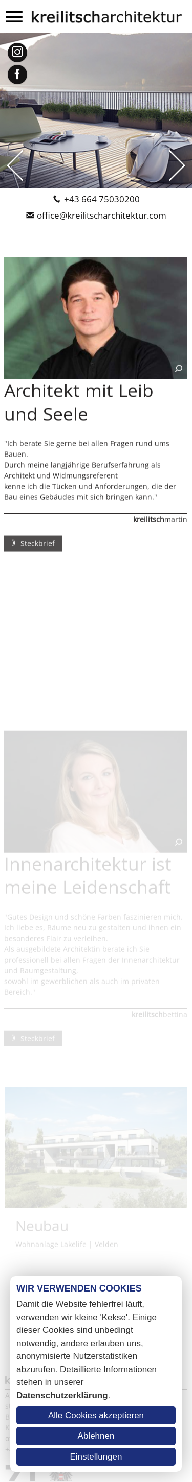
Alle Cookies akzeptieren (96, 1415)
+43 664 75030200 (102, 199)
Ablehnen (96, 1436)
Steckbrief (36, 548)
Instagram (17, 52)
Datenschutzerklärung (62, 1395)
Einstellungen (96, 1457)
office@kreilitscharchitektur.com (101, 215)
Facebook (17, 74)
